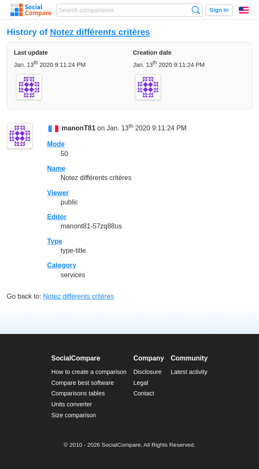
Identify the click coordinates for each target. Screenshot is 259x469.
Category (61, 265)
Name (56, 168)
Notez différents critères (100, 32)
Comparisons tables (78, 393)
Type (54, 241)
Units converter (71, 404)
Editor (56, 216)
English (244, 10)
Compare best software (82, 382)
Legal (140, 382)
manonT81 (78, 128)
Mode (56, 144)
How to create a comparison (89, 371)
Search (196, 10)
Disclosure (147, 371)
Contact (143, 393)
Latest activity (189, 371)
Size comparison (73, 415)
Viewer (58, 192)
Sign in (218, 10)
